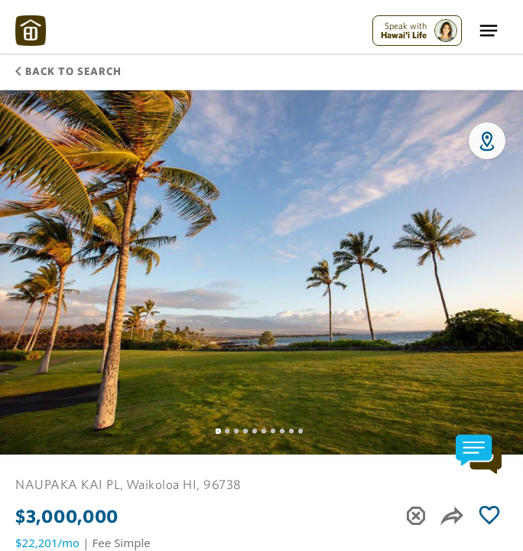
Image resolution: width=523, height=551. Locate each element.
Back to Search (68, 71)
